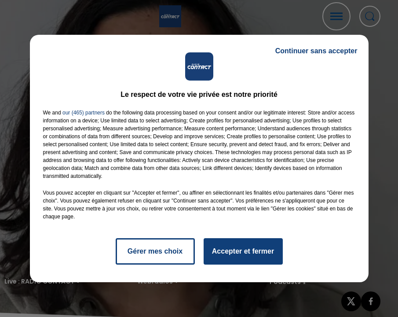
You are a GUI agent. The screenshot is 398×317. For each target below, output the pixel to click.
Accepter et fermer (243, 251)
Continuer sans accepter (316, 51)
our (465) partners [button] (83, 113)
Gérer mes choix (155, 251)
